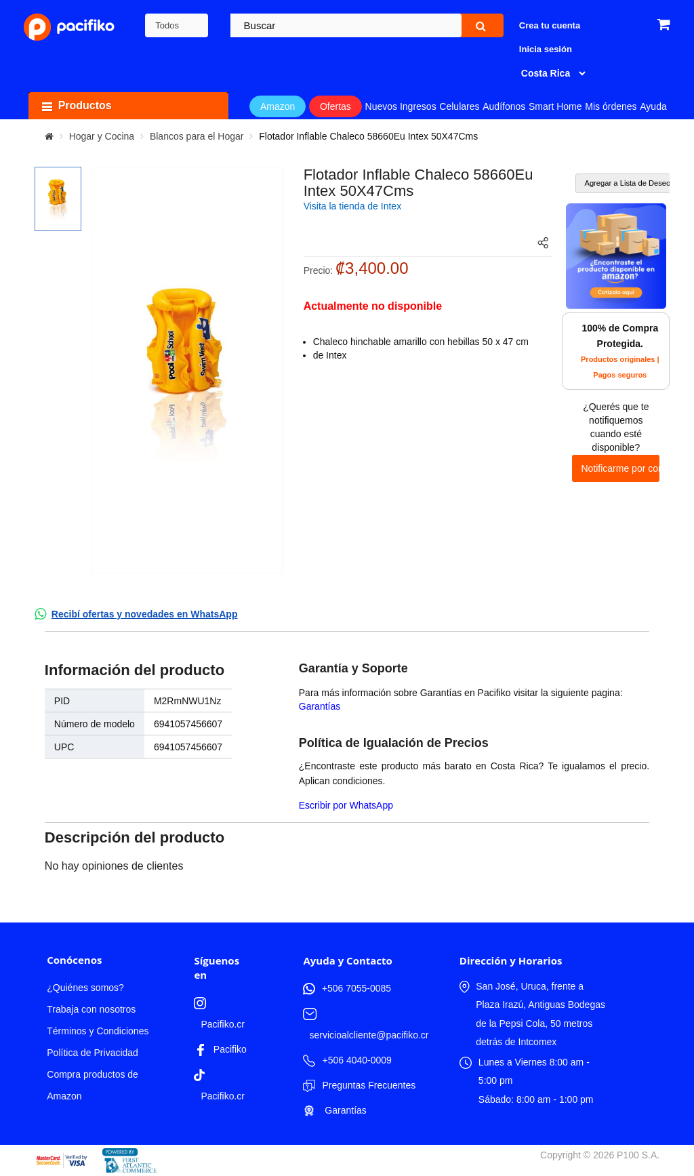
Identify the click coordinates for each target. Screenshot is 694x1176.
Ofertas (335, 106)
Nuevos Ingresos (400, 106)
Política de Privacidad (92, 1052)
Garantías (319, 706)
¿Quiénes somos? (85, 987)
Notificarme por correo (620, 468)
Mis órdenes (610, 106)
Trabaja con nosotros (91, 1009)
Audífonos (504, 106)
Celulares (459, 106)
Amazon (277, 106)
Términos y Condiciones (97, 1031)
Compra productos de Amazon (92, 1085)
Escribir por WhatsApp (346, 805)
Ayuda (653, 106)
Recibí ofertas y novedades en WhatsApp (145, 614)
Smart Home (555, 106)
